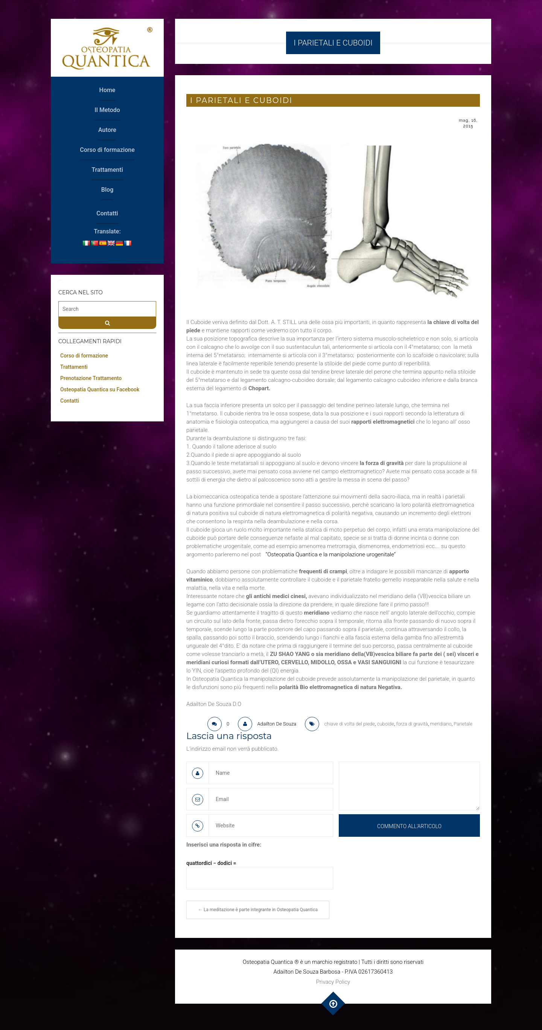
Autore (107, 129)
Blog (107, 189)
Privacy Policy (333, 981)
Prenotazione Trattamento (91, 378)
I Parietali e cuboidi (241, 100)
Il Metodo (107, 110)
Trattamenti (107, 169)
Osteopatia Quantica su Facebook (99, 389)
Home (107, 90)
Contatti (107, 213)
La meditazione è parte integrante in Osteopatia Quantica (258, 909)
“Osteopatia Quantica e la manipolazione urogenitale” (330, 554)
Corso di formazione (107, 149)
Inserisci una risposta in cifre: (223, 844)
